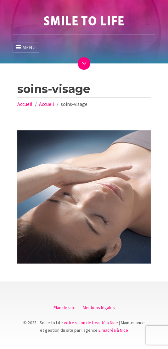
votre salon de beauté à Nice (91, 322)
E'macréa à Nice (113, 330)
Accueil (24, 104)
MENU (26, 47)
